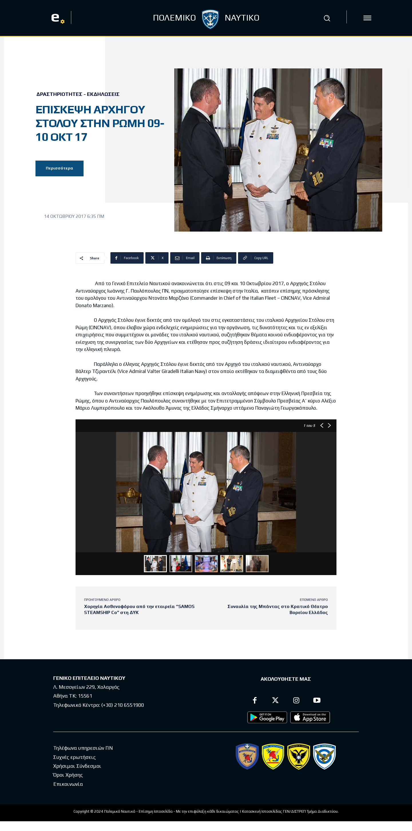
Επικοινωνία (68, 784)
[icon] (367, 18)
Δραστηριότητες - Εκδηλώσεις (78, 94)
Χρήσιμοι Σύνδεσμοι (77, 766)
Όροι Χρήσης (68, 775)
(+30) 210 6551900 (122, 705)
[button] (327, 18)
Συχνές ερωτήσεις (74, 757)
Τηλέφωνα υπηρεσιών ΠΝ (83, 748)
